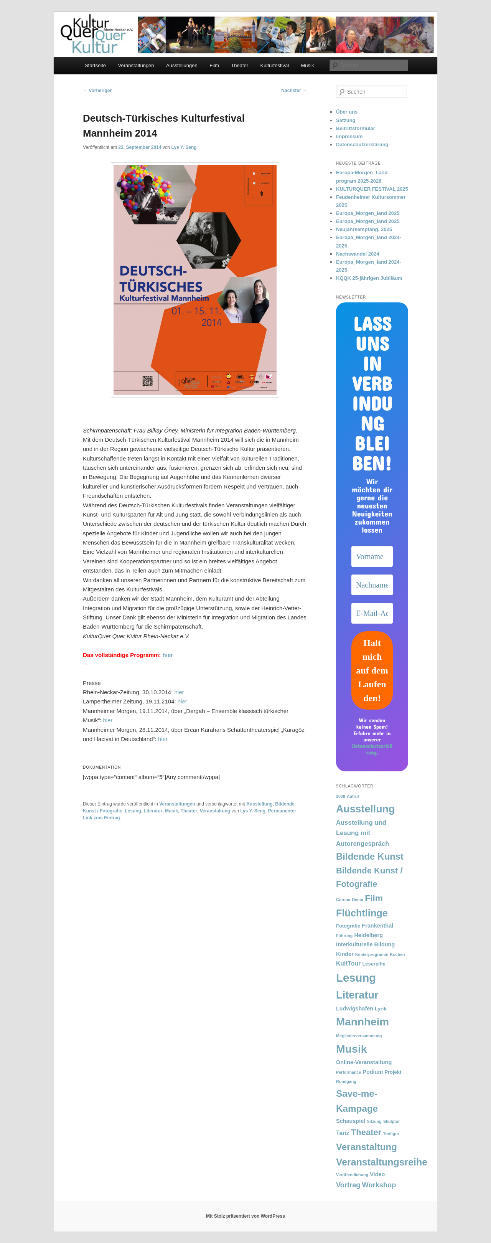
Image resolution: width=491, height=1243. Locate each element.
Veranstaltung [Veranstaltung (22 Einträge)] (366, 1147)
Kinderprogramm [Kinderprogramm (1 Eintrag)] (371, 954)
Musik (307, 65)
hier (168, 655)
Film (214, 65)
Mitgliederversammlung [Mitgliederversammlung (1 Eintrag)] (359, 1035)
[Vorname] (372, 556)
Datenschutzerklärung (362, 144)
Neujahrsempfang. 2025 (364, 229)
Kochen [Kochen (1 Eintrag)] (397, 954)
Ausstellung (259, 804)
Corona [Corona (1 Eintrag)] (343, 899)
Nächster (294, 90)
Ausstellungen (182, 65)
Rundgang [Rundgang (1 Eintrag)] (346, 1081)
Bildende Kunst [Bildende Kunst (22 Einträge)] (370, 856)
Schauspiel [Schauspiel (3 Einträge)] (350, 1121)
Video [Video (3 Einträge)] (377, 1174)
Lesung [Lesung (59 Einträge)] (356, 977)
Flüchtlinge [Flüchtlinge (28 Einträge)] (362, 913)
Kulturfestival (274, 65)
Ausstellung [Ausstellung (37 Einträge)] (365, 809)
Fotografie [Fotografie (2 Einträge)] (348, 926)
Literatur (153, 811)
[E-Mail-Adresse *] (372, 613)
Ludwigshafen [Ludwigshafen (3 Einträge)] (354, 1008)
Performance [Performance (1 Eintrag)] (348, 1072)
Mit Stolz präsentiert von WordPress (245, 1216)
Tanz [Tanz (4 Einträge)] (342, 1133)
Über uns (347, 112)
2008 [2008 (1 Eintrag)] (340, 796)
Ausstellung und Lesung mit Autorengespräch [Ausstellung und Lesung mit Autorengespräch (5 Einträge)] (362, 833)
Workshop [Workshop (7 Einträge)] (379, 1185)
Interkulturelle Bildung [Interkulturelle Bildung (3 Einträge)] (365, 944)
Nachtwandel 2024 (357, 254)
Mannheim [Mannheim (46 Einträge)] (362, 1022)
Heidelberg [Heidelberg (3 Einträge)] (368, 935)
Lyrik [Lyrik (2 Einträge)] (380, 1009)
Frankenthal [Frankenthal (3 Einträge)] (377, 926)
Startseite (95, 65)
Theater (239, 65)
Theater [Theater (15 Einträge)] (366, 1132)
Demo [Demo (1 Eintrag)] (357, 899)
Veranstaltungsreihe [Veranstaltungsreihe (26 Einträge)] (381, 1162)
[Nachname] (372, 584)
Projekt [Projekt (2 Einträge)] (392, 1072)
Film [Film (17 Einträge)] (374, 898)
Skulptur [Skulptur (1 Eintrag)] (391, 1121)
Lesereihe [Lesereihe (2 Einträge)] (373, 964)
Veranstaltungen (136, 65)
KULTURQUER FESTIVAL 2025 (372, 189)
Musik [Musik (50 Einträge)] (351, 1049)
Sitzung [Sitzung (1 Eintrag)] (374, 1121)
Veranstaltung (215, 811)
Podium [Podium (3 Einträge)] (372, 1072)
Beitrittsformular (355, 128)
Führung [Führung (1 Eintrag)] (344, 935)
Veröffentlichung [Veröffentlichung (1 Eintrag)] (352, 1174)
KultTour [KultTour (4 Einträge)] (348, 963)
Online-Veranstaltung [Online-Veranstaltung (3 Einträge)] (364, 1062)
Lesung (133, 811)
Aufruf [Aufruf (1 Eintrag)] (353, 796)
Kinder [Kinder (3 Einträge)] (345, 954)
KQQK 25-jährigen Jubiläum (369, 278)
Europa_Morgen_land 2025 (367, 213)
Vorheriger (97, 90)
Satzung (346, 120)
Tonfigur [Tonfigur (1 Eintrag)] (391, 1133)
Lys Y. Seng (184, 147)
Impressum (349, 136)
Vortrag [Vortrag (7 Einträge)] (348, 1185)
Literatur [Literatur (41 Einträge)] (357, 995)
